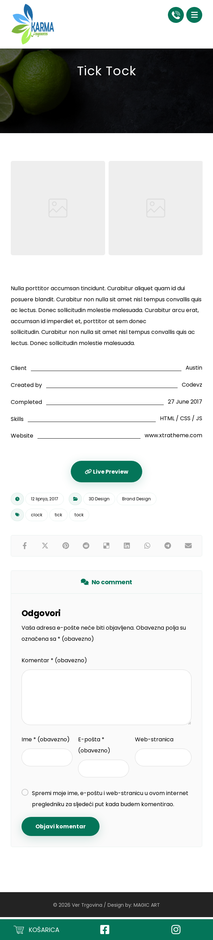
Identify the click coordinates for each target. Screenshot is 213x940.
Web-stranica (154, 741)
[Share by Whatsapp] (147, 547)
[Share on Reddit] (86, 547)
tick (58, 516)
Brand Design (136, 500)
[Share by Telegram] (167, 547)
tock (79, 516)
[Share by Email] (188, 547)
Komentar (54, 662)
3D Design (99, 500)
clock (36, 516)
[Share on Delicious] (106, 547)
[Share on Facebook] (24, 547)
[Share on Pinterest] (65, 547)
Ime (46, 741)
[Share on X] (45, 547)
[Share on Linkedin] (126, 547)
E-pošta (94, 747)
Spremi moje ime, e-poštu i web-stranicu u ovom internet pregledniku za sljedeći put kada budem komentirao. (110, 800)
